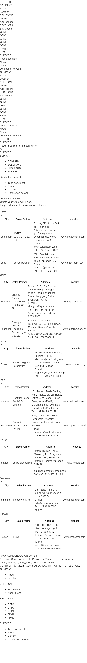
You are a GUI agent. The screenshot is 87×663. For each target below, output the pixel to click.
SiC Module (6, 28)
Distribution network (10, 68)
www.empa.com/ (76, 462)
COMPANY (6, 5)
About (3, 8)
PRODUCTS (6, 25)
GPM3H (4, 35)
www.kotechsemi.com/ (73, 236)
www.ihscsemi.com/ (75, 536)
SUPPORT (5, 55)
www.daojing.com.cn (74, 328)
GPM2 (3, 31)
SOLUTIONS (6, 15)
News (3, 62)
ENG (10, 1)
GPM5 (3, 41)
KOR (2, 1)
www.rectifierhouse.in (74, 401)
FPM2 (3, 51)
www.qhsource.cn (73, 301)
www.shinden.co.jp (75, 364)
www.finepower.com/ (74, 499)
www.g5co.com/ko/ (72, 262)
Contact (4, 65)
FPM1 (3, 48)
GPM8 (3, 45)
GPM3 (3, 38)
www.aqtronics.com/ (74, 425)
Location (4, 11)
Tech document (8, 58)
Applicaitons (6, 21)
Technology (6, 18)
